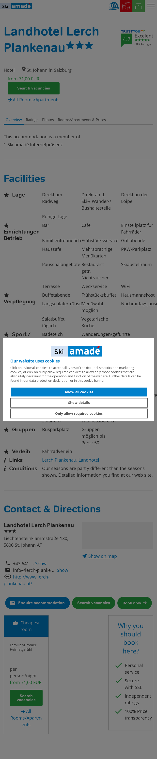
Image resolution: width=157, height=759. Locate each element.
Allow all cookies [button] (79, 392)
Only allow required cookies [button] (79, 413)
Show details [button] (79, 402)
